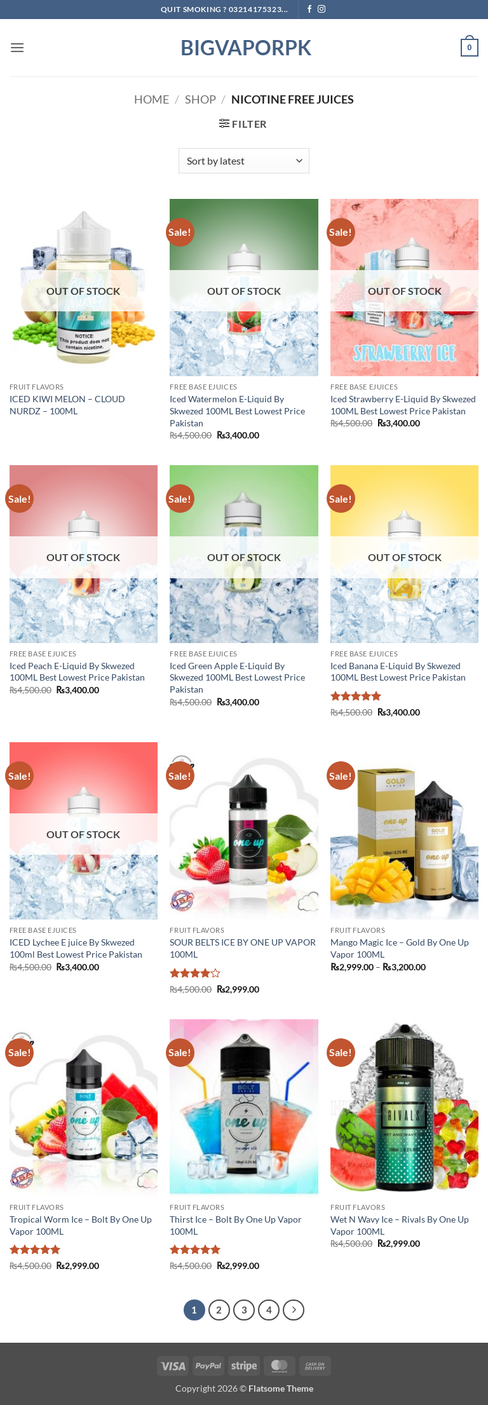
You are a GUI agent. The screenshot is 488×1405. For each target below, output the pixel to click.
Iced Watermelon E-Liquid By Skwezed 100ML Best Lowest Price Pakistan (237, 410)
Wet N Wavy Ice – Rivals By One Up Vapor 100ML (399, 1225)
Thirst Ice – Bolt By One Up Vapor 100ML (236, 1225)
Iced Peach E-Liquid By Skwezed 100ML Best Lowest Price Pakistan (77, 671)
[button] (17, 47)
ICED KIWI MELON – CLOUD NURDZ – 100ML (67, 404)
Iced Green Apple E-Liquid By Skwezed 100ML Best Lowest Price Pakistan (237, 677)
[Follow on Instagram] (321, 9)
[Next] (293, 1310)
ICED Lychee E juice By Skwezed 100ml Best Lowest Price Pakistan (76, 948)
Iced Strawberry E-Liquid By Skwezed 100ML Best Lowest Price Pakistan (403, 404)
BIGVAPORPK (244, 47)
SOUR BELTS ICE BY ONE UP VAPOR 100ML (243, 948)
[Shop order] (244, 160)
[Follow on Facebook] (309, 9)
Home (151, 99)
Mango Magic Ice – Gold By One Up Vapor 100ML (399, 948)
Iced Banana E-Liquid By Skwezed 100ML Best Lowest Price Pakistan (398, 671)
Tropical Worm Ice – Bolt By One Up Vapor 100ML (81, 1225)
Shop (200, 99)
